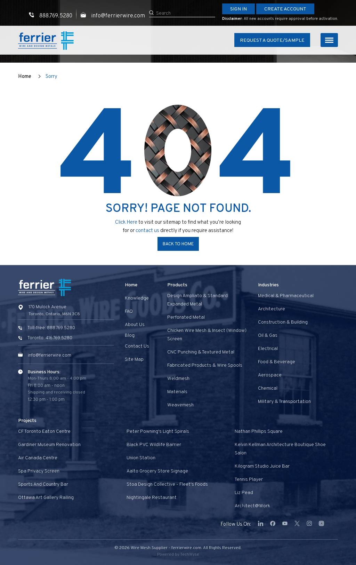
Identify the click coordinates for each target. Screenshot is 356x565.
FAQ (129, 312)
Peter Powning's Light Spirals (158, 432)
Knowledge (137, 298)
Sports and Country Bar (43, 484)
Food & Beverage (276, 362)
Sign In (238, 9)
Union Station (141, 458)
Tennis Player (249, 480)
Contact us (137, 346)
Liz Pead (244, 493)
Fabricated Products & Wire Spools (204, 365)
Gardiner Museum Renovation (49, 445)
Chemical (267, 388)
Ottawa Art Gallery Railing (46, 498)
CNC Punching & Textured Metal (200, 352)
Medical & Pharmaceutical (286, 296)
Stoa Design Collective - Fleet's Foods (167, 484)
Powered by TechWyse (178, 554)
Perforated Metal (186, 317)
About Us (135, 325)
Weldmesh (178, 379)
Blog (130, 336)
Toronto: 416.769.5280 (49, 338)
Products (177, 285)
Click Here (126, 222)
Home (24, 76)
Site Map (134, 360)
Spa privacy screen (38, 471)
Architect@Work (252, 506)
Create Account (285, 9)
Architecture (271, 309)
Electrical (268, 349)
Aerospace (270, 375)
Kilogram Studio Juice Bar (262, 466)
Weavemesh (180, 405)
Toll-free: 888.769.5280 (51, 328)
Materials (177, 392)
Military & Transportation (284, 402)
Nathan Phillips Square (259, 432)
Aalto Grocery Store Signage (157, 471)
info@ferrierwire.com (49, 355)
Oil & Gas (267, 336)
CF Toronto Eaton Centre (44, 432)
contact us (148, 231)
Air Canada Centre (37, 458)
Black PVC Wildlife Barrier (154, 445)
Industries (268, 285)
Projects (27, 421)
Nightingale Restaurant (152, 498)
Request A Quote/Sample (272, 40)
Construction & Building (283, 322)
